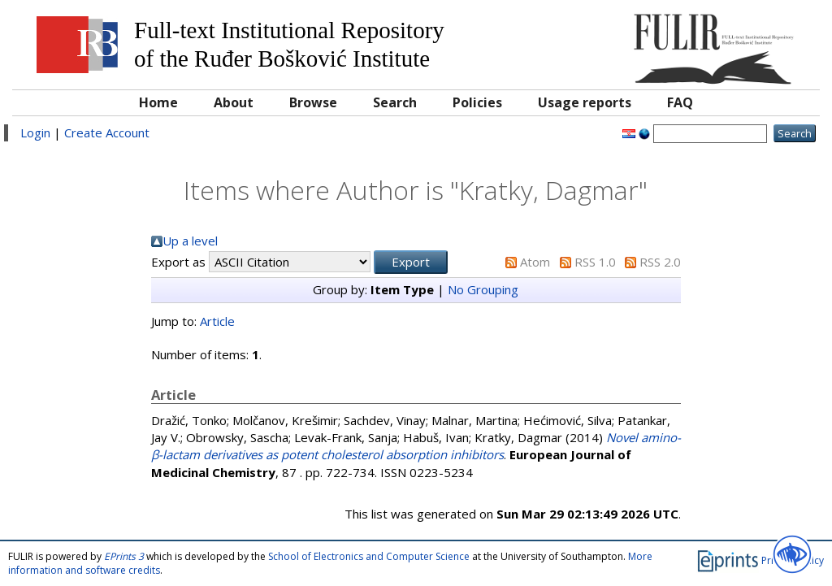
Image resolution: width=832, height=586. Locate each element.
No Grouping (483, 289)
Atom (535, 262)
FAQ (680, 102)
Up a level (190, 240)
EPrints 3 (124, 556)
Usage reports (584, 102)
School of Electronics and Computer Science (369, 556)
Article (217, 321)
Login (35, 132)
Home (158, 102)
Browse (313, 102)
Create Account (107, 132)
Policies (477, 102)
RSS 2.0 (660, 262)
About (234, 102)
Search (395, 102)
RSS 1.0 (595, 262)
